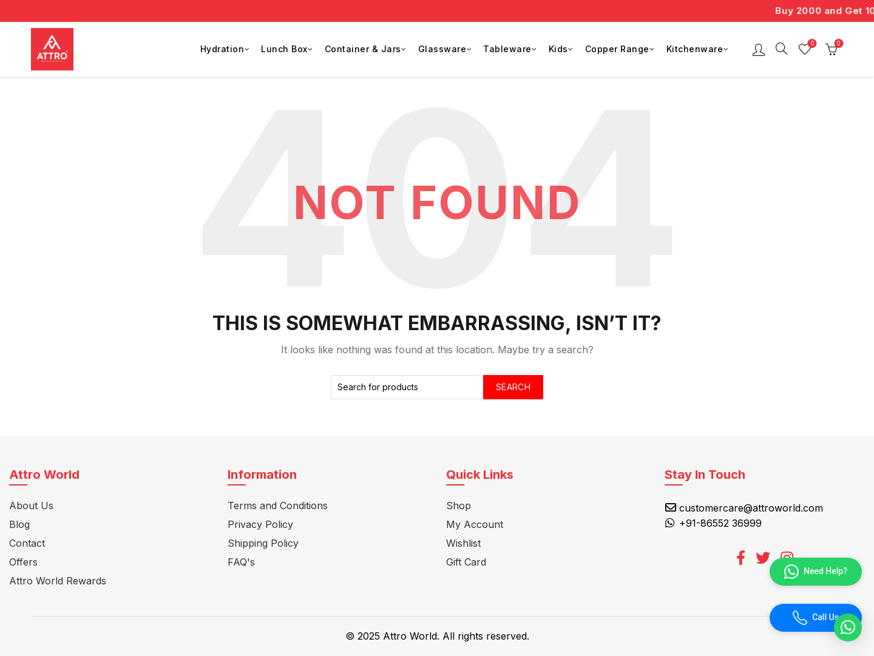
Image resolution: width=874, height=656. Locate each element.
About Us (31, 505)
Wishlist (811, 44)
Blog (19, 524)
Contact (27, 543)
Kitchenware (694, 49)
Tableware (507, 49)
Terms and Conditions (278, 505)
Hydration (222, 49)
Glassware (442, 49)
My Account (474, 524)
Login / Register (759, 49)
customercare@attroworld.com (751, 508)
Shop (458, 505)
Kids (558, 49)
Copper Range (617, 49)
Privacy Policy (260, 524)
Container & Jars (363, 49)
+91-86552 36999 (720, 523)
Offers (23, 562)
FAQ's (241, 562)
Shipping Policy (263, 543)
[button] (848, 627)
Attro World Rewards (57, 581)
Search (513, 387)
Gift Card (466, 562)
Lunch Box (284, 49)
